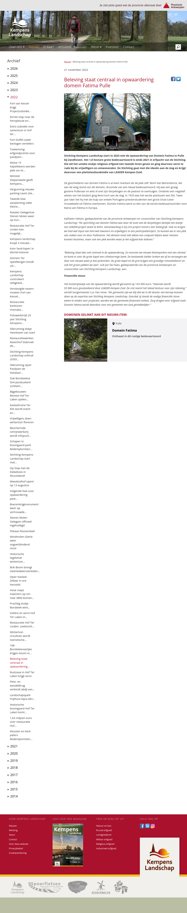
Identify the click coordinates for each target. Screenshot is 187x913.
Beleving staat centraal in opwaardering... (20, 662)
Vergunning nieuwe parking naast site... (22, 191)
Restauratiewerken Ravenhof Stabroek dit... (22, 342)
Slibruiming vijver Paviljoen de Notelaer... (20, 368)
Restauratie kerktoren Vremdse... (17, 305)
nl (171, 14)
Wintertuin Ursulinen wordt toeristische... (20, 636)
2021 (14, 746)
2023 (14, 90)
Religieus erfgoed (105, 843)
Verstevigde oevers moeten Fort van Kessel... (22, 292)
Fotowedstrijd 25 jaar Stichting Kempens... (20, 319)
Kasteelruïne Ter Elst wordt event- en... (20, 409)
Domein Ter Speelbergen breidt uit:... (22, 261)
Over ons (17, 47)
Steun (96, 47)
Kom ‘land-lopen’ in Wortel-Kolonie (22, 250)
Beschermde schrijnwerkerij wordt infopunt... (20, 431)
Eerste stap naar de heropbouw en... (22, 118)
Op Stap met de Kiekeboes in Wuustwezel (20, 472)
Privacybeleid (16, 848)
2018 (14, 767)
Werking (13, 830)
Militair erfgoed (104, 839)
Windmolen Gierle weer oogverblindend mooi (21, 542)
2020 (14, 753)
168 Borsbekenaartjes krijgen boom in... (21, 649)
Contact (128, 47)
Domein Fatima (124, 330)
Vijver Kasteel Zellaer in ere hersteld (18, 580)
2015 (14, 789)
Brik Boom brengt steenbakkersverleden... (25, 569)
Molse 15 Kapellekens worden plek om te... (22, 166)
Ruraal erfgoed (104, 830)
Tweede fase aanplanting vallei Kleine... (21, 202)
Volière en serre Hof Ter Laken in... (22, 615)
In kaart (48, 47)
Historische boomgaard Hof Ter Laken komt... (22, 708)
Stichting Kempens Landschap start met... (21, 458)
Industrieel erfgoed (106, 848)
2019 (14, 760)
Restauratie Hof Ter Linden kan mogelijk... (22, 229)
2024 (14, 82)
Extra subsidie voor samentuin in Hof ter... (22, 130)
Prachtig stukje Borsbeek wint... (20, 605)
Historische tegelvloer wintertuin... (17, 557)
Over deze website (18, 843)
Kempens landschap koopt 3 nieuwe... (22, 240)
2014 (14, 796)
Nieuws (34, 47)
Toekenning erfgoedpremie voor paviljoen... (22, 153)
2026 (14, 68)
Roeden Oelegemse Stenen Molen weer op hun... (22, 216)
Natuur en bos (103, 825)
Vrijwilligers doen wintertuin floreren (22, 420)
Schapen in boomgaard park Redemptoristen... (21, 445)
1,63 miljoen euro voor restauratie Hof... (21, 721)
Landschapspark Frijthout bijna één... (22, 697)
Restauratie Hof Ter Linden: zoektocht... (22, 624)
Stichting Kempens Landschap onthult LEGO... (21, 355)
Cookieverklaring (18, 852)
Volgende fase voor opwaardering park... (22, 494)
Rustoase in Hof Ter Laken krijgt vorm (22, 674)
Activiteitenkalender (72, 47)
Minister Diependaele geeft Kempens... (21, 179)
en (176, 14)
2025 (14, 75)
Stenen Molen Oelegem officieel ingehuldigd (21, 521)
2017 (14, 775)
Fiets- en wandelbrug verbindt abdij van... (22, 685)
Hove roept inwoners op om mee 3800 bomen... (22, 594)
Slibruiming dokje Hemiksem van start (22, 330)
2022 (14, 97)
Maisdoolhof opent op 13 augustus (22, 483)
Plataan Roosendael (22, 531)
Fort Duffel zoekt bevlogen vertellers (22, 141)
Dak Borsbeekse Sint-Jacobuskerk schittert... (20, 382)
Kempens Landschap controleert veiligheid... (17, 277)
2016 (14, 782)
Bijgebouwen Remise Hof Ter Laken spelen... (19, 395)
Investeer (112, 47)
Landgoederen (104, 834)
